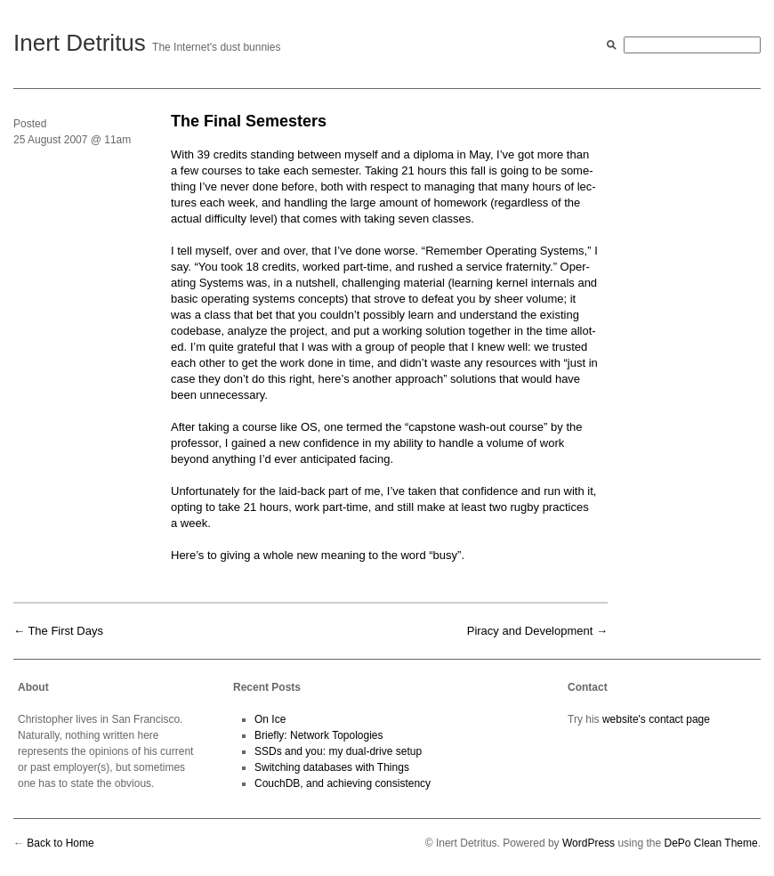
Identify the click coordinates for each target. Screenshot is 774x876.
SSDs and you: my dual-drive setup (338, 751)
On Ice (270, 719)
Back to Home (60, 843)
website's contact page (656, 719)
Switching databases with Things (331, 767)
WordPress (588, 843)
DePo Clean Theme (710, 843)
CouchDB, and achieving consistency (342, 783)
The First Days (65, 630)
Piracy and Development (530, 630)
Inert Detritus (79, 42)
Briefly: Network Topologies (318, 735)
